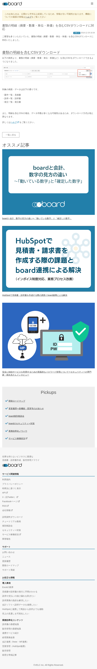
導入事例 (6, 583)
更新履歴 (6, 561)
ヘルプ (28, 17)
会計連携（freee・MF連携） (15, 642)
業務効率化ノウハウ (18, 431)
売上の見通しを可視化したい (15, 613)
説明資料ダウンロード (12, 517)
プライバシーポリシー (12, 484)
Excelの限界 (7, 587)
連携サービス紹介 (10, 633)
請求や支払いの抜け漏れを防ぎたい (18, 596)
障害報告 (6, 539)
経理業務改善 (8, 637)
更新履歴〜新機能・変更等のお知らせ (26, 408)
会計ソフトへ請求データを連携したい (19, 605)
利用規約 (6, 479)
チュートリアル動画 (11, 521)
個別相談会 (7, 526)
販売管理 (6, 650)
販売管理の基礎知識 (11, 629)
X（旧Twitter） (9, 497)
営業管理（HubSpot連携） (14, 646)
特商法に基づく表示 (11, 488)
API (4, 492)
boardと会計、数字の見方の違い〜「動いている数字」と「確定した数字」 (37, 218)
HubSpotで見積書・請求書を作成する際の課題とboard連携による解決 (34, 295)
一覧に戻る (11, 135)
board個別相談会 (16, 416)
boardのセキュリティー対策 (22, 423)
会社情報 (6, 510)
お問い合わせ (8, 552)
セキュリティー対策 (11, 530)
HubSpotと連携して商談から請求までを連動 (22, 609)
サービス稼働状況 (17, 438)
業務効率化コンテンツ (12, 620)
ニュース (6, 556)
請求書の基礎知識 (10, 624)
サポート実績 (8, 570)
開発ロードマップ (17, 401)
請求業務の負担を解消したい (15, 600)
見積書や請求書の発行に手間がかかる (19, 591)
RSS (4, 506)
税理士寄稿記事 (9, 655)
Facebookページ (9, 501)
